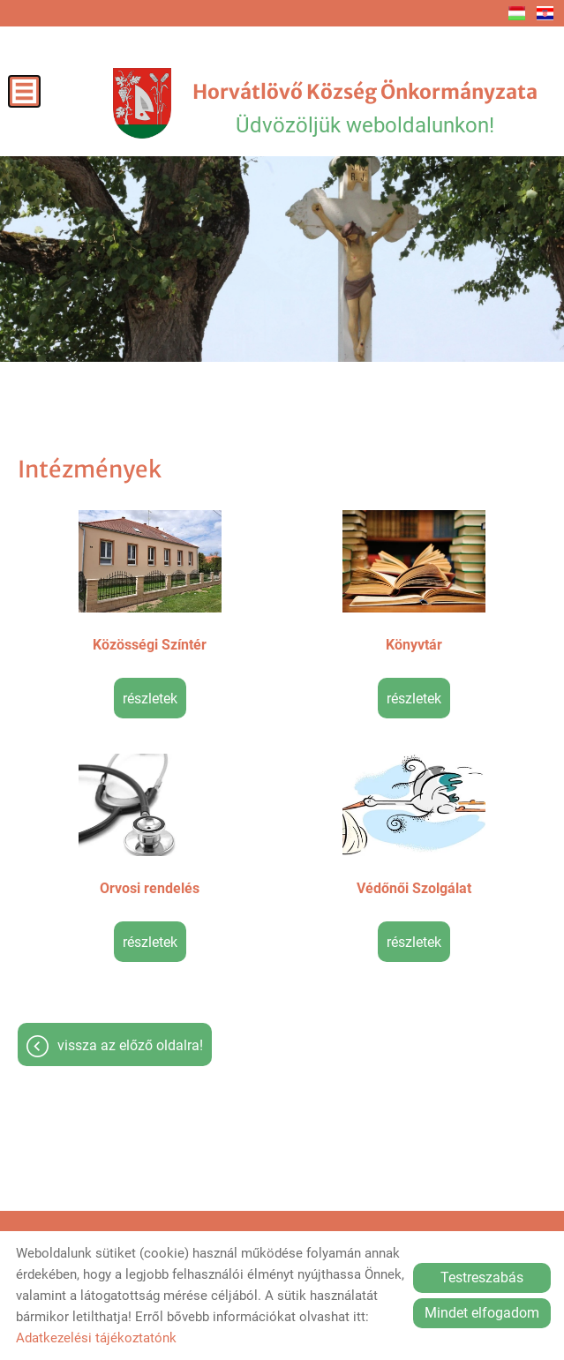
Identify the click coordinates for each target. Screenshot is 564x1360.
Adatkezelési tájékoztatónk (96, 1338)
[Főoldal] (142, 103)
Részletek (150, 698)
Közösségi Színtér (150, 644)
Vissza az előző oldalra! (130, 1045)
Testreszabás (481, 1277)
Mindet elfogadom (482, 1312)
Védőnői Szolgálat (414, 888)
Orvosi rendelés (149, 888)
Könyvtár (414, 644)
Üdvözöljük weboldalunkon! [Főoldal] (365, 108)
